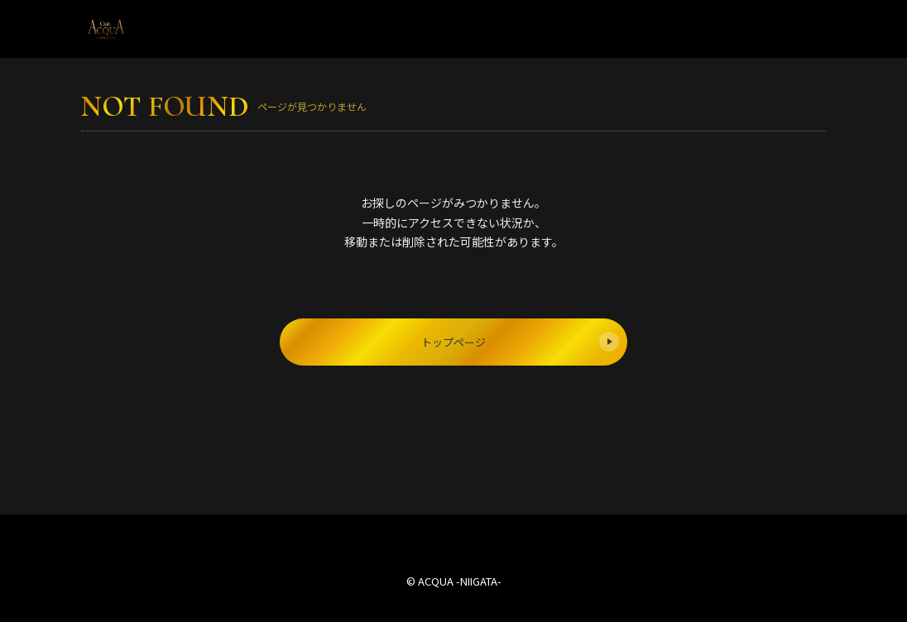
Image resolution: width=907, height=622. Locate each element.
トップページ (520, 342)
